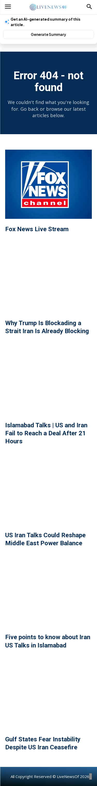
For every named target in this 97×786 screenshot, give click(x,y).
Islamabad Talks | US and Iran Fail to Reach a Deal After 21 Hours (46, 433)
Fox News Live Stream (37, 229)
